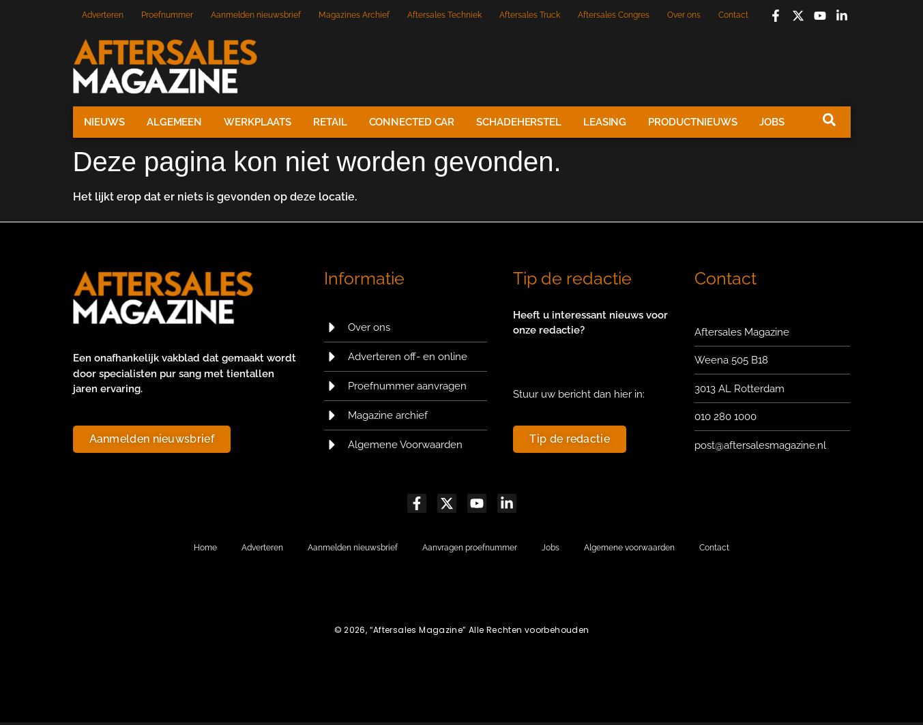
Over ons (684, 15)
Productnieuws (692, 122)
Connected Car (412, 122)
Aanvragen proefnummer (469, 550)
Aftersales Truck (529, 15)
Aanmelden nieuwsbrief (256, 15)
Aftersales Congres (613, 15)
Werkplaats (257, 122)
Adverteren (102, 15)
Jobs (772, 122)
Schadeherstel (518, 122)
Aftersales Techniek (444, 15)
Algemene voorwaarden (629, 550)
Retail (330, 122)
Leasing (604, 122)
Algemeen (174, 122)
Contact (733, 15)
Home (205, 550)
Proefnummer (167, 15)
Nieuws (104, 122)
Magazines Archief (354, 15)
